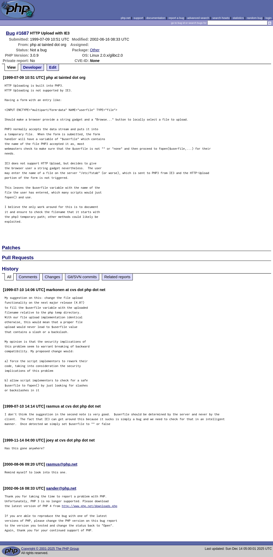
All (9, 277)
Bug (10, 33)
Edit (52, 67)
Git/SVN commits (82, 277)
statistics (238, 18)
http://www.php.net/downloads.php (89, 506)
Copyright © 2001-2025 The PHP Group (50, 549)
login (269, 18)
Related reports (117, 277)
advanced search (198, 18)
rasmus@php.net (61, 464)
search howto (220, 18)
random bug (254, 18)
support (138, 18)
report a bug (176, 18)
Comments (28, 277)
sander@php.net (61, 488)
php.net (125, 18)
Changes (52, 277)
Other (94, 50)
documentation (155, 18)
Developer (32, 67)
